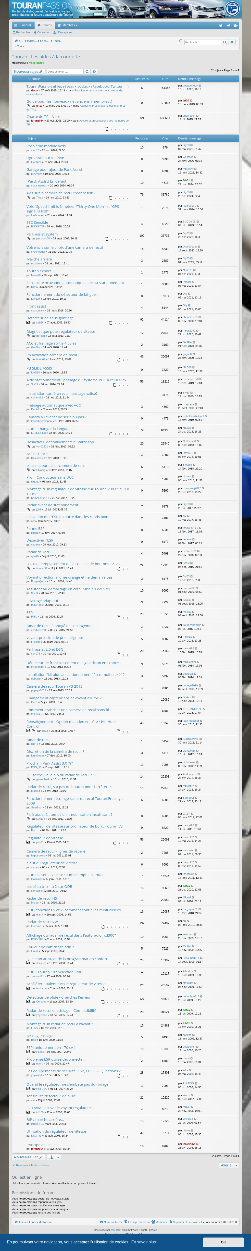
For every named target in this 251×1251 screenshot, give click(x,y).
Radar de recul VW (42, 919)
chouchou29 (190, 314)
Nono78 (36, 272)
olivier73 (188, 1116)
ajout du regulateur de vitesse (51, 860)
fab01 (186, 177)
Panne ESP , (36, 525)
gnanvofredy (190, 82)
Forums (47, 25)
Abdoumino (190, 771)
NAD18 (35, 369)
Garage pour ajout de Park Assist (54, 166)
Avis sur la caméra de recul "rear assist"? (60, 190)
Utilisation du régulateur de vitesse (56, 1128)
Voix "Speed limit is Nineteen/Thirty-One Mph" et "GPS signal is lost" (72, 206)
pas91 (40, 839)
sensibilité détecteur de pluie (51, 1093)
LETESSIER (38, 430)
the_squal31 (190, 906)
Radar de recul (38, 549)
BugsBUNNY (191, 736)
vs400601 (42, 443)
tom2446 (36, 602)
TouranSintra (190, 524)
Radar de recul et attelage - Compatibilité (61, 1007)
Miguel (35, 899)
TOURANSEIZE (192, 706)
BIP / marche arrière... (45, 1116)
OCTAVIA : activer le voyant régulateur (58, 1104)
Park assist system (42, 231)
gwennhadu (43, 776)
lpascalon (188, 847)
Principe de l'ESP (40, 1142)
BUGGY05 (37, 223)
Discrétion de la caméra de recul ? (55, 748)
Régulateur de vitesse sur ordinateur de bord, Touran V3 (74, 823)
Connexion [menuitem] (229, 26)
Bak (33, 1037)
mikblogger (37, 664)
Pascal (187, 279)
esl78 (44, 728)
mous (34, 711)
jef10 (39, 102)
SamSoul (36, 804)
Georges (36, 159)
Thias (39, 194)
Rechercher (23, 32)
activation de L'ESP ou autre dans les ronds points (69, 513)
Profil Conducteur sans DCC (50, 474)
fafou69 (40, 356)
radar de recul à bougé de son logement (60, 622)
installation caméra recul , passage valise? (62, 390)
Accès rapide (16, 26)
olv (33, 518)
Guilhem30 (189, 438)
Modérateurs (36, 60)
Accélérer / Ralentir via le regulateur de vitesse (66, 981)
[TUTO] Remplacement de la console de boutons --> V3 (73, 560)
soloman (188, 931)
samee (35, 864)
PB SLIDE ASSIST (40, 365)
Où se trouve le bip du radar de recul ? (59, 772)
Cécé (34, 699)
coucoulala (37, 307)
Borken (40, 333)
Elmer (34, 1025)
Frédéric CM (190, 376)
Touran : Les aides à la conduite (46, 54)
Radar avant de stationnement (52, 502)
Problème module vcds (46, 143)
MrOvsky (36, 171)
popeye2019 (38, 687)
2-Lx (185, 1067)
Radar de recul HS (41, 895)
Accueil (27, 25)
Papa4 (40, 1049)
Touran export (38, 268)
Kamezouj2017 (40, 495)
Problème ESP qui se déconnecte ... (56, 1056)
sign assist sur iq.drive (45, 154)
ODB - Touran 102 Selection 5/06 (54, 969)
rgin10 (35, 553)
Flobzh (35, 827)
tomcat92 (41, 565)
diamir (40, 911)
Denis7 (35, 406)
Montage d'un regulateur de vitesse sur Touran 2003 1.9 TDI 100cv (77, 488)
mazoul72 (189, 585)
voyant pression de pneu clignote (54, 634)
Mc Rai (187, 608)
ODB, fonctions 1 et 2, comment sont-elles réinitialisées (73, 907)
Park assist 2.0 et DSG (44, 646)
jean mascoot (191, 718)
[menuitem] (203, 25)
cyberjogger (38, 249)
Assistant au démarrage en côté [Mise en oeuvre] (68, 586)
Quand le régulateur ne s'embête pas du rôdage (67, 1081)
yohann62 (37, 394)
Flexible (35, 639)
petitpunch (189, 1043)
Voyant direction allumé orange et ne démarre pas (69, 574)
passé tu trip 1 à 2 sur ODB (49, 883)
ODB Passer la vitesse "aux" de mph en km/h (64, 871)
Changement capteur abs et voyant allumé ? (63, 695)
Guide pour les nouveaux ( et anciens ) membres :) (69, 98)
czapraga (188, 401)
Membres (69, 25)
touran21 (36, 923)
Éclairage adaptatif (42, 597)
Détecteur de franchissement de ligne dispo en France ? (73, 659)
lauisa (34, 1121)
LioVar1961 (189, 548)
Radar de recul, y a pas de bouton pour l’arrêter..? (68, 783)
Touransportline (192, 622)
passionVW (43, 235)
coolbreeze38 (39, 627)
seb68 (40, 319)
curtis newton (39, 182)
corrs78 (35, 650)
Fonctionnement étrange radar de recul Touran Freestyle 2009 (75, 798)
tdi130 (40, 1109)
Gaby (34, 87)
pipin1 (34, 530)
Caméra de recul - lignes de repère (55, 848)
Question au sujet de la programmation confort (66, 956)
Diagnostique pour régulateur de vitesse (60, 328)
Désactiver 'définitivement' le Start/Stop (60, 439)
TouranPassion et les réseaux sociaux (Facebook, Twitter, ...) (77, 83)
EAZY (186, 810)
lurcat (34, 948)
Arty (117, 1231)
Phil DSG (41, 1086)
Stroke (187, 597)
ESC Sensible (37, 219)
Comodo (41, 998)
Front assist (36, 303)
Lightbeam (37, 752)
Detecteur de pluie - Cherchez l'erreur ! (59, 994)
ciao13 (35, 147)
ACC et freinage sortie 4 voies (51, 340)
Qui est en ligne (27, 1174)
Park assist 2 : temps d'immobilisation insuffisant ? (69, 811)
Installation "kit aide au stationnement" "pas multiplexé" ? (75, 671)
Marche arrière (39, 256)
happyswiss (38, 852)
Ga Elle (35, 344)
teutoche (41, 985)
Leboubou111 (191, 955)
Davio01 (36, 455)
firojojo (187, 425)
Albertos (188, 968)
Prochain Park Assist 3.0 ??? (49, 760)
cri (184, 918)
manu (39, 1060)
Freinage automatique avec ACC (53, 402)
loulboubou (37, 212)
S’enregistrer (65, 32)
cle (33, 1097)
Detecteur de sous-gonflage (50, 315)
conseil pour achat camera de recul (56, 462)
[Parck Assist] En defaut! (46, 178)
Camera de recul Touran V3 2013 (54, 683)
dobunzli (36, 675)
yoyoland (41, 1012)
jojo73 (34, 741)
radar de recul (38, 736)
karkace (36, 888)
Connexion (43, 32)
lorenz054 (37, 117)
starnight (188, 980)
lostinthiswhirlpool (41, 418)
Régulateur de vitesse (44, 835)
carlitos (187, 1032)
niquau (35, 478)
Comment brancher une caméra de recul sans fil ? (69, 707)
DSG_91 (36, 764)
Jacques (41, 960)
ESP (29, 609)
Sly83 (186, 142)
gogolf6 (187, 351)
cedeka (35, 541)
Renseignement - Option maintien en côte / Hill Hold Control (71, 721)
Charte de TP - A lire (43, 113)
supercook (189, 112)
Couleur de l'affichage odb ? (50, 944)
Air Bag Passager (40, 1032)
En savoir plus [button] (143, 1242)
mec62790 (189, 327)
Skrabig (40, 467)
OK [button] (223, 1242)
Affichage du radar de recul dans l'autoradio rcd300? (71, 932)
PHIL (34, 613)
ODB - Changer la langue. (47, 425)
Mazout (35, 788)
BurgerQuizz (38, 578)
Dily (33, 284)
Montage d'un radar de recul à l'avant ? (59, 1021)
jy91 (38, 506)
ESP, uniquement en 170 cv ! (50, 1044)
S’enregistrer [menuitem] (236, 26)
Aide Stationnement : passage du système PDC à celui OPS (76, 377)
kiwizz (186, 1092)
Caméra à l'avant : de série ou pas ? (56, 414)
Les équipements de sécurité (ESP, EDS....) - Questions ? (73, 1068)
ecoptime (36, 260)
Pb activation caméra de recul (51, 352)
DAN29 (35, 296)
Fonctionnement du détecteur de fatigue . (62, 291)
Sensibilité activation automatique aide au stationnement (75, 279)
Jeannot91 (37, 973)
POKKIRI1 (37, 936)
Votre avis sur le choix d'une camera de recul (64, 244)
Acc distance (37, 450)
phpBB (114, 1227)
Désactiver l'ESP (39, 537)
